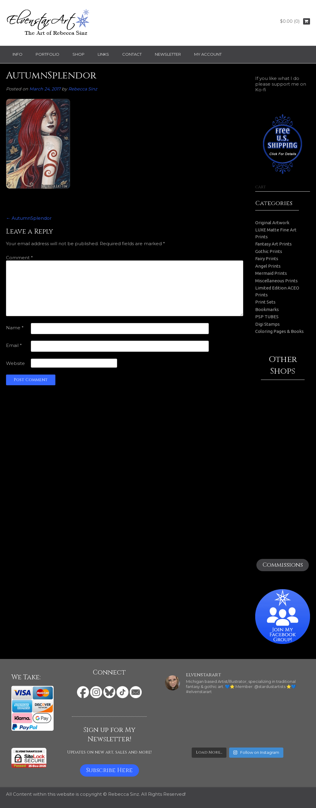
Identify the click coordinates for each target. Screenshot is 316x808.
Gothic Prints (268, 251)
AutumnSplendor (29, 218)
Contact (132, 54)
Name (15, 328)
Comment (19, 257)
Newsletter (168, 54)
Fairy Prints (266, 258)
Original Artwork (272, 222)
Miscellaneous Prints (276, 280)
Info (17, 54)
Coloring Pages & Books (279, 331)
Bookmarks (267, 309)
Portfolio (47, 54)
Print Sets (265, 301)
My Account (208, 54)
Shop (78, 54)
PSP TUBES (267, 316)
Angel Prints (268, 266)
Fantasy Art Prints (273, 243)
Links (103, 54)
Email (14, 345)
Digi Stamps (267, 324)
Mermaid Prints (271, 273)
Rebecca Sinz (82, 89)
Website (15, 363)
